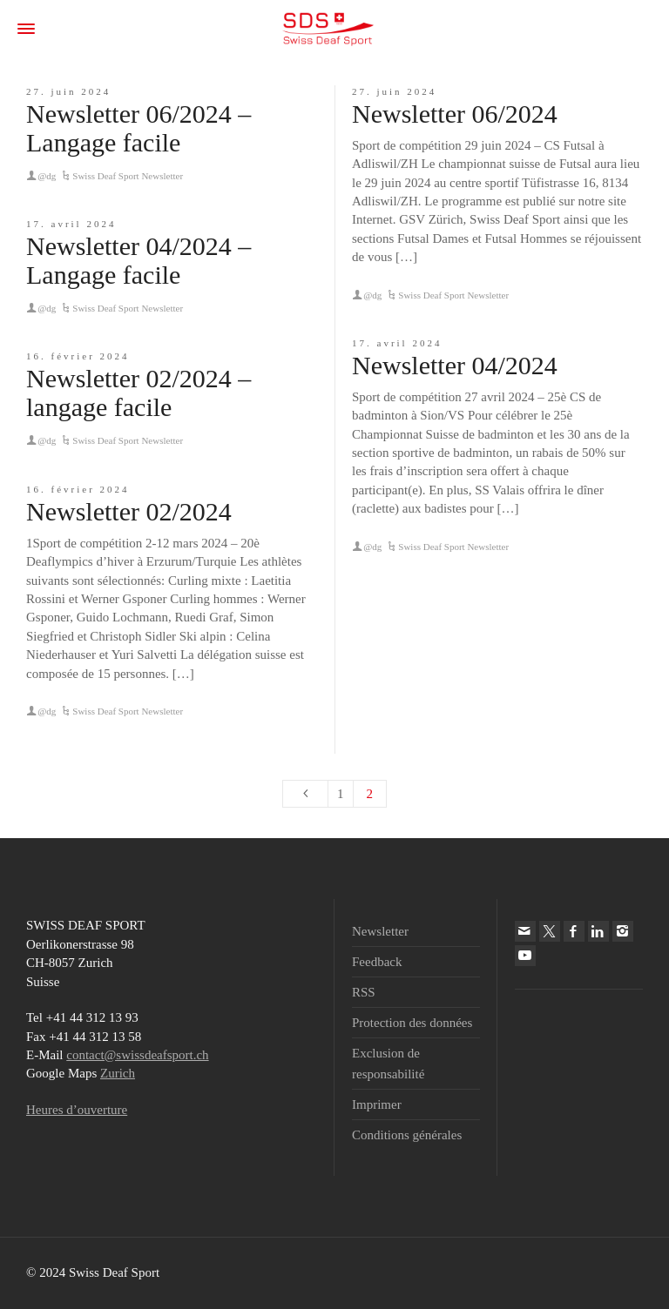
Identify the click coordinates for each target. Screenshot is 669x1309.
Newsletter (380, 931)
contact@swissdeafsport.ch (137, 1055)
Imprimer (377, 1104)
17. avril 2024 (71, 223)
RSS (363, 992)
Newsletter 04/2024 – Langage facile (138, 260)
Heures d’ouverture (76, 1110)
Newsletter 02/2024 (129, 511)
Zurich (117, 1073)
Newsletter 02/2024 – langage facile (138, 392)
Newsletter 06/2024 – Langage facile (138, 128)
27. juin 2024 (68, 91)
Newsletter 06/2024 (455, 113)
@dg (46, 176)
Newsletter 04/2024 (455, 365)
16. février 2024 (78, 356)
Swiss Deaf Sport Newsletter (127, 176)
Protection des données (412, 1023)
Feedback (377, 962)
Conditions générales (407, 1135)
